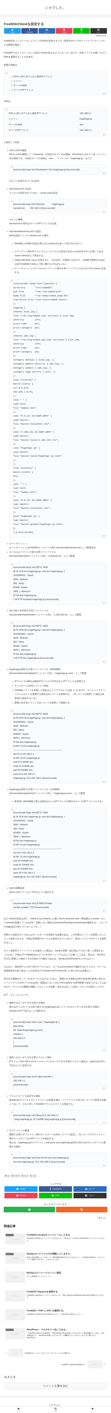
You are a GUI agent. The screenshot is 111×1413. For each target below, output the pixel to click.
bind (7, 1176)
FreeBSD (16, 1176)
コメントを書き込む (55, 1386)
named (25, 1176)
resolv (33, 1176)
